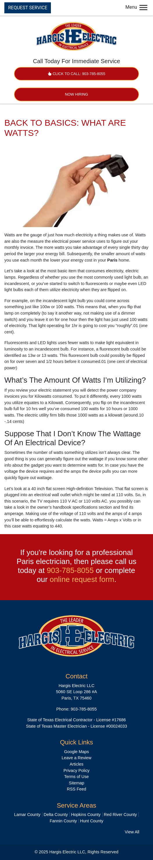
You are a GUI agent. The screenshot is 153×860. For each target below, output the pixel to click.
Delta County (56, 814)
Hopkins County (86, 814)
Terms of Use (76, 776)
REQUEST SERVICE (27, 7)
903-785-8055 (70, 570)
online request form (82, 579)
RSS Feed (76, 789)
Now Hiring (76, 94)
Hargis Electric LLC (67, 852)
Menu (137, 7)
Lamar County (27, 814)
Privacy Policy (76, 770)
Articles (76, 764)
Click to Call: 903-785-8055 (76, 74)
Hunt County (91, 821)
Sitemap (76, 783)
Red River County (120, 814)
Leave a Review (76, 757)
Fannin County (63, 821)
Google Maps (76, 751)
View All (132, 832)
